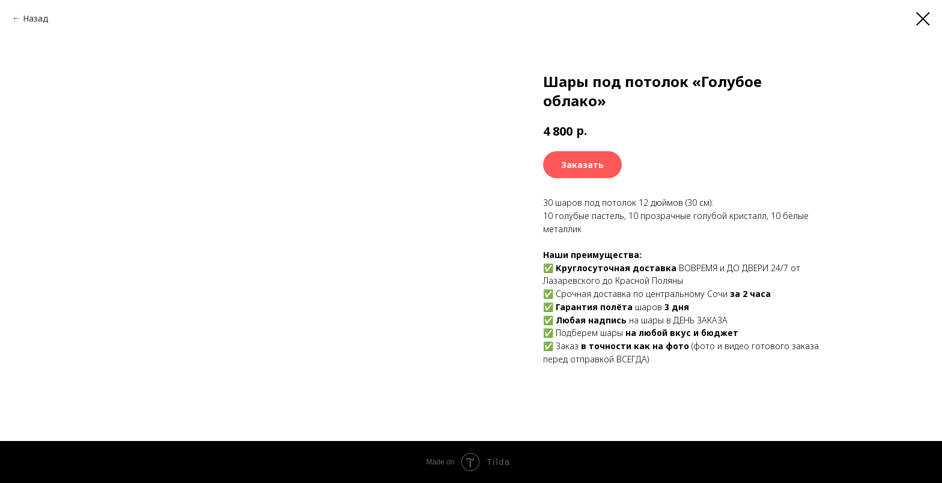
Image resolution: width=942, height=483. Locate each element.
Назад (36, 18)
